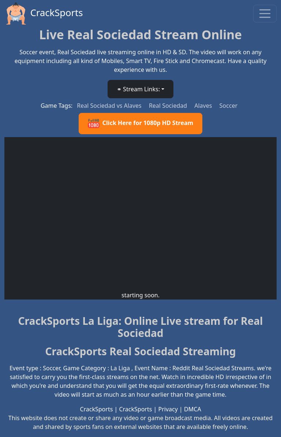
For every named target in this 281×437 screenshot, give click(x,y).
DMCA (192, 409)
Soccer (228, 106)
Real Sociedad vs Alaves (110, 106)
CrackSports (43, 13)
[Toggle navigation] (265, 13)
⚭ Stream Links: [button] (138, 89)
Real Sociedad (168, 106)
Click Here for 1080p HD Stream (140, 123)
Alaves (203, 106)
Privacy (168, 409)
